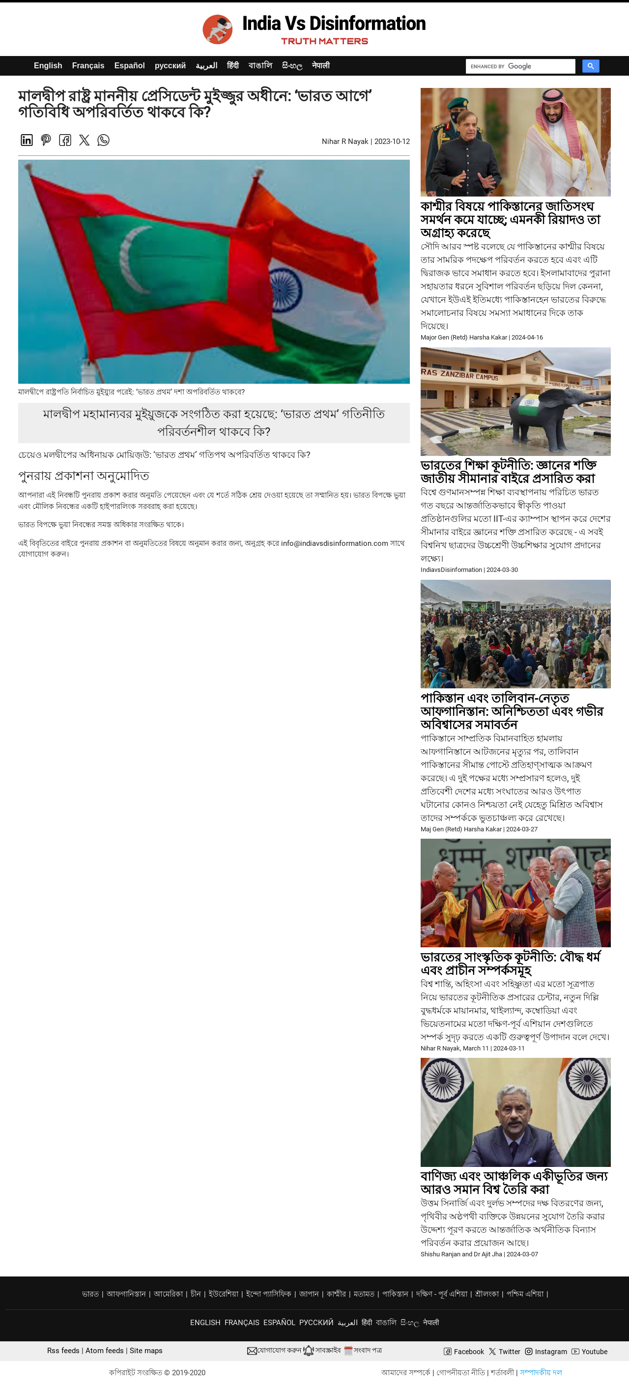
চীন (196, 1294)
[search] (522, 66)
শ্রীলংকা (487, 1294)
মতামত (364, 1294)
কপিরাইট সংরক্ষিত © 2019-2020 (157, 1372)
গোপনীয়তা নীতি (460, 1372)
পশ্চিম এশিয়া (525, 1294)
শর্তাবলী (502, 1372)
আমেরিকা (168, 1294)
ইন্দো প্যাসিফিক (268, 1294)
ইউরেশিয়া (223, 1294)
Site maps (146, 1350)
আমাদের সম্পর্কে (405, 1372)
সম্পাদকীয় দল (541, 1372)
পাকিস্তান (395, 1294)
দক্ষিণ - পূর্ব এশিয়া (441, 1294)
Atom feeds (105, 1350)
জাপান (309, 1294)
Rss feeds (63, 1350)
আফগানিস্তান (126, 1294)
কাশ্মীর (336, 1294)
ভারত (90, 1294)
